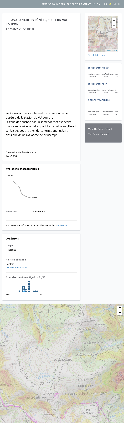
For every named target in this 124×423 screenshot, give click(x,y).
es (115, 4)
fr (105, 4)
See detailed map (97, 55)
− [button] (114, 25)
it (119, 4)
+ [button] (114, 20)
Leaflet (108, 51)
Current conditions (53, 4)
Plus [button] (96, 4)
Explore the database (79, 4)
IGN (116, 51)
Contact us (61, 225)
